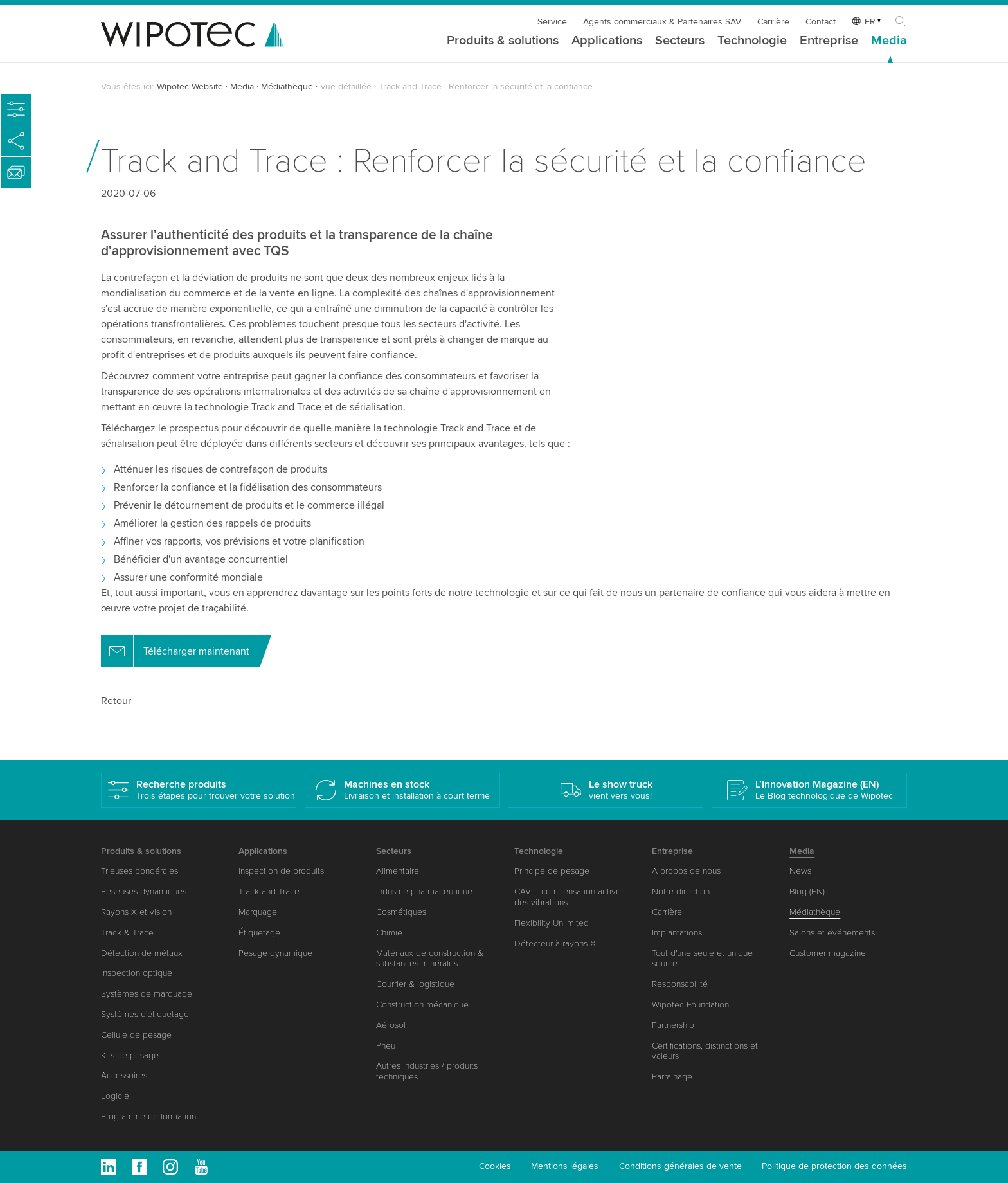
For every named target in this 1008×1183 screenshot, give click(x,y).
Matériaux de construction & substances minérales (429, 959)
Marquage (258, 912)
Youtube (201, 1167)
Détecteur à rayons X (555, 943)
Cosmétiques (401, 912)
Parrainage (672, 1076)
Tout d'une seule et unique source (702, 959)
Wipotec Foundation (690, 1004)
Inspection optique (136, 973)
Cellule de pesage (136, 1034)
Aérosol (391, 1025)
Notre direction (681, 891)
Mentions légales (564, 1165)
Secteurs (680, 41)
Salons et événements (832, 932)
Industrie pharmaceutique (424, 891)
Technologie (752, 41)
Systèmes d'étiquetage (145, 1014)
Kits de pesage (130, 1055)
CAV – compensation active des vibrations (567, 897)
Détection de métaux (142, 953)
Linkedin (108, 1167)
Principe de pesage (552, 870)
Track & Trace (127, 932)
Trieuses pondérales (139, 870)
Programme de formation (148, 1116)
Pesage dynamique (275, 953)
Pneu (385, 1045)
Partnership (673, 1025)
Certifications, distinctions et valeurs (705, 1051)
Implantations (677, 932)
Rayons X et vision (136, 912)
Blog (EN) (807, 891)
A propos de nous (686, 870)
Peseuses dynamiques (143, 891)
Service (552, 21)
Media (889, 41)
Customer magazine (827, 953)
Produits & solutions (503, 41)
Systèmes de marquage (146, 993)
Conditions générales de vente (680, 1165)
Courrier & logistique (415, 984)
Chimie (389, 932)
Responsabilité (680, 984)
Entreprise (829, 41)
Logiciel (116, 1095)
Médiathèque (287, 86)
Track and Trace (269, 891)
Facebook (139, 1167)
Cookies (495, 1165)
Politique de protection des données (834, 1165)
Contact (821, 21)
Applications (607, 41)
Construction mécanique (422, 1004)
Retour (116, 700)
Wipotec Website (190, 86)
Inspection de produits (281, 870)
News (800, 870)
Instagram (170, 1167)
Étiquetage (259, 932)
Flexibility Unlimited (551, 922)
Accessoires (124, 1075)
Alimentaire (397, 870)
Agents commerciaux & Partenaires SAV (662, 21)
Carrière (773, 21)
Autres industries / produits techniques (427, 1071)
